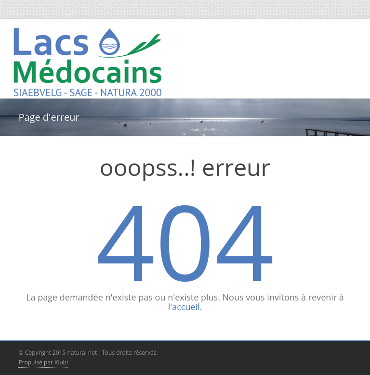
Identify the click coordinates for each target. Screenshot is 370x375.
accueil (185, 306)
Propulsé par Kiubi (43, 362)
